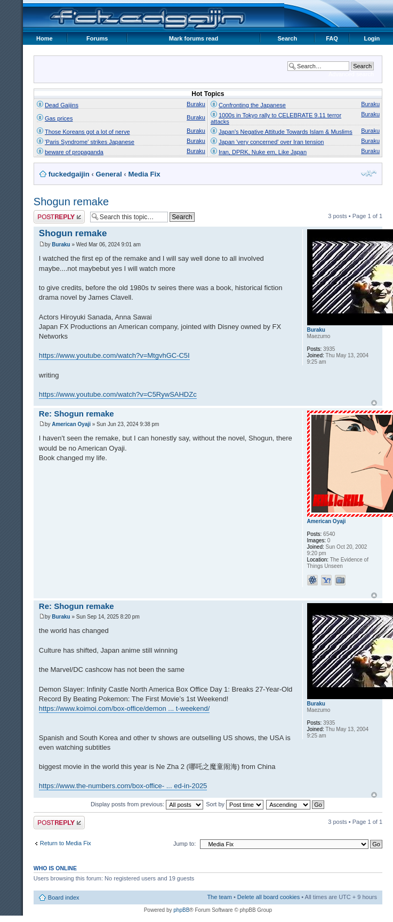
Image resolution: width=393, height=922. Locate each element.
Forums (97, 38)
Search (287, 38)
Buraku (196, 104)
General (109, 174)
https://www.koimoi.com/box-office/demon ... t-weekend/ (124, 708)
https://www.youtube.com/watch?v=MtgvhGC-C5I (114, 355)
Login (372, 38)
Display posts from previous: (147, 804)
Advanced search (351, 74)
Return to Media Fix (65, 843)
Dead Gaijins (61, 105)
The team (219, 897)
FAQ (332, 38)
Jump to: (184, 843)
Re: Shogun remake (76, 413)
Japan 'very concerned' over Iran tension (271, 142)
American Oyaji (71, 424)
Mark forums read (193, 38)
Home (44, 38)
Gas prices (59, 118)
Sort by (234, 804)
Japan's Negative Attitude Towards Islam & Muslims (285, 132)
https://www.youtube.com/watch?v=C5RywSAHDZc (118, 394)
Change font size (368, 173)
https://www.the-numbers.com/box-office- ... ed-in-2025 (123, 786)
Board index (63, 897)
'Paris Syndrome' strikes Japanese (89, 142)
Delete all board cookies (268, 897)
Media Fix (144, 174)
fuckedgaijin (69, 174)
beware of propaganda (74, 152)
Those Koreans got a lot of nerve (87, 132)
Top (374, 403)
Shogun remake (71, 201)
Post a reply (59, 216)
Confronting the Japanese (252, 105)
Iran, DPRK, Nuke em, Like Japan (263, 152)
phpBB (181, 910)
